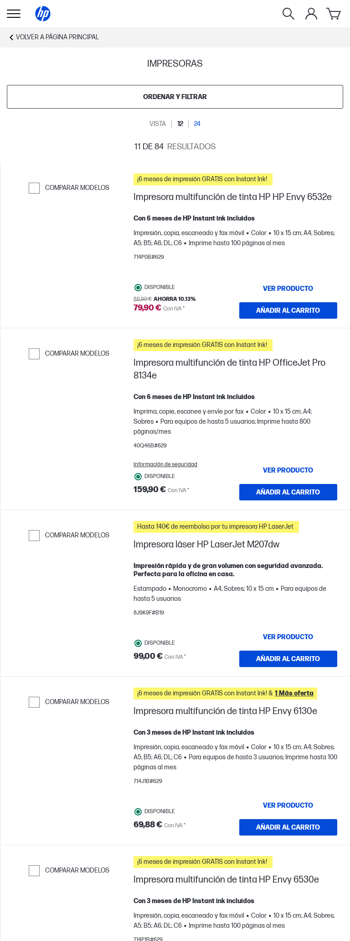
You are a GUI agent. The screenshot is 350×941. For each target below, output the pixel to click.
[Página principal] (43, 14)
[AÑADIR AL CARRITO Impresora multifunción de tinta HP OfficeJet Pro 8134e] (288, 492)
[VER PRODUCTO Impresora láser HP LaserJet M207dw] (288, 637)
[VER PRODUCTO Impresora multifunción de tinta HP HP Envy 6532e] (288, 288)
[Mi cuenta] (311, 14)
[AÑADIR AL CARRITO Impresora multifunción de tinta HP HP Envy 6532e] (288, 310)
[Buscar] (288, 14)
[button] (235, 179)
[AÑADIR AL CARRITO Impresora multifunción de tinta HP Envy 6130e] (288, 827)
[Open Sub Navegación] (14, 14)
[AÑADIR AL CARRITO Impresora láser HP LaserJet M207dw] (288, 659)
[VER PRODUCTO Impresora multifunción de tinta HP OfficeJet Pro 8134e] (288, 470)
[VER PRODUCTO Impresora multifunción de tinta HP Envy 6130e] (288, 805)
